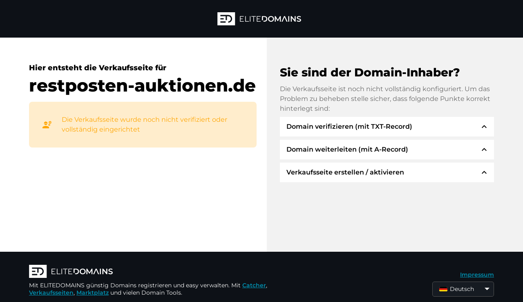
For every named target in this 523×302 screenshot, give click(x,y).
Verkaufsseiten (51, 292)
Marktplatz (92, 292)
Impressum (477, 274)
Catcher (254, 285)
